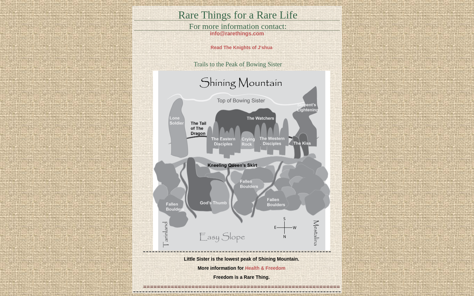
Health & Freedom (265, 268)
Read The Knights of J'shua (242, 47)
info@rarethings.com (237, 33)
